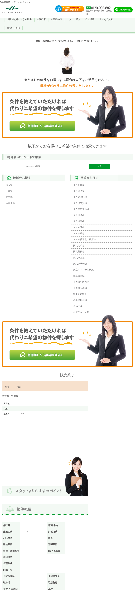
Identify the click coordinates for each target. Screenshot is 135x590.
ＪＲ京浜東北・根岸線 (84, 239)
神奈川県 (10, 203)
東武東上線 (79, 257)
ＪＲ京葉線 (79, 233)
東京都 (9, 197)
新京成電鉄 (79, 276)
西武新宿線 (79, 251)
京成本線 (77, 306)
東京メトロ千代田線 (83, 269)
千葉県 (9, 191)
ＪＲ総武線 (79, 191)
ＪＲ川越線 (79, 215)
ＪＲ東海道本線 (81, 209)
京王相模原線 (80, 300)
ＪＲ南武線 (79, 227)
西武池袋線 (79, 245)
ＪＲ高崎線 (79, 185)
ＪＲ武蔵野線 (80, 197)
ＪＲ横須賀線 (80, 203)
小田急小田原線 (81, 281)
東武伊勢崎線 (80, 263)
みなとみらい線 (81, 312)
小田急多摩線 (80, 288)
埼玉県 (9, 185)
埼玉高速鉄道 (80, 294)
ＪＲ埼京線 (79, 221)
